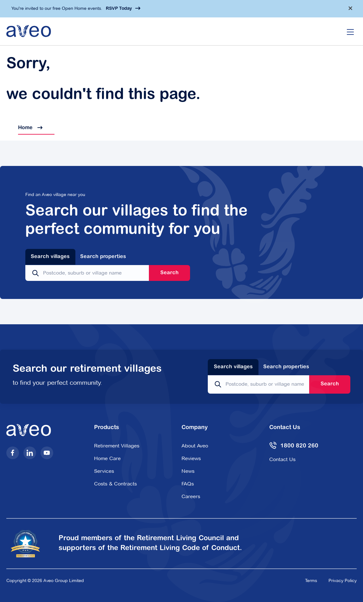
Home (24, 127)
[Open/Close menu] (350, 31)
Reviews (191, 458)
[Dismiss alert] (350, 8)
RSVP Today (119, 9)
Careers (190, 496)
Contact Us (282, 459)
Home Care (107, 458)
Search (169, 273)
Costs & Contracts (115, 484)
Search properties (103, 256)
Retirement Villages (116, 446)
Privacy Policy (342, 580)
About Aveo (194, 446)
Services (104, 471)
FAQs (187, 484)
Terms (311, 580)
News (187, 471)
